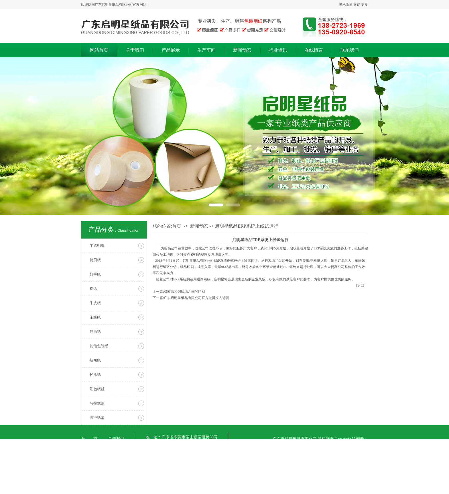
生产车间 (206, 50)
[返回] (360, 286)
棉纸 (93, 288)
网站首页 (99, 50)
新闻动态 (242, 50)
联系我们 (349, 50)
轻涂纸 (95, 374)
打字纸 (95, 274)
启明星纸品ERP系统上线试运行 (246, 226)
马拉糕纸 (97, 403)
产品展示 (171, 50)
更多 (364, 5)
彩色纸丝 (97, 389)
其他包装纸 (99, 346)
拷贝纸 (95, 260)
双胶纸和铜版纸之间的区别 (184, 292)
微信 (356, 5)
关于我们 (135, 50)
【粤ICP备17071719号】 (174, 489)
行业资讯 (278, 50)
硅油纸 (95, 331)
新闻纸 (95, 360)
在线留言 (314, 50)
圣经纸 (95, 317)
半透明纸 (97, 245)
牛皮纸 (95, 303)
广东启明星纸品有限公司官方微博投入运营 (196, 298)
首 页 (89, 439)
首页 (176, 226)
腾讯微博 (345, 5)
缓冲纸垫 (97, 417)
